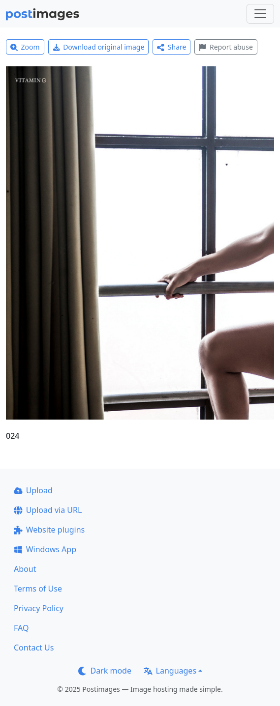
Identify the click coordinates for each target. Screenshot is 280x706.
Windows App (45, 549)
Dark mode (104, 670)
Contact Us (34, 647)
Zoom (25, 47)
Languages (170, 670)
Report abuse (225, 47)
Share (171, 47)
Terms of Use (38, 588)
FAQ (21, 627)
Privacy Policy (38, 608)
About (25, 569)
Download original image (99, 47)
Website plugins (49, 529)
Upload (33, 490)
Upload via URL (48, 510)
